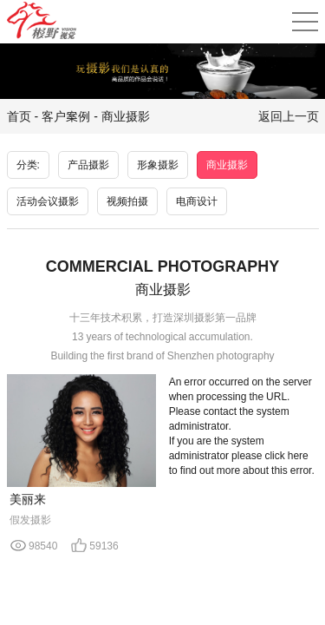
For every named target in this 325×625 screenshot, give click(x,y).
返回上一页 (288, 116)
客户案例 (66, 116)
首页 (19, 116)
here (298, 455)
